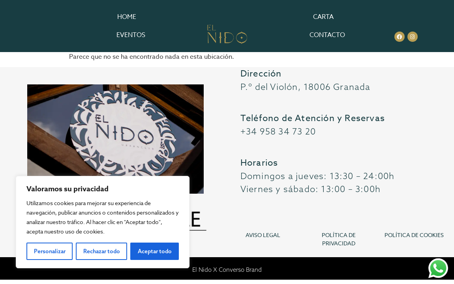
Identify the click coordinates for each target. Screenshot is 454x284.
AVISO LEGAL (263, 235)
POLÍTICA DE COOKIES (414, 235)
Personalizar (50, 251)
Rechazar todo (101, 251)
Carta (323, 17)
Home (126, 17)
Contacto (327, 35)
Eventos (130, 35)
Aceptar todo (155, 251)
